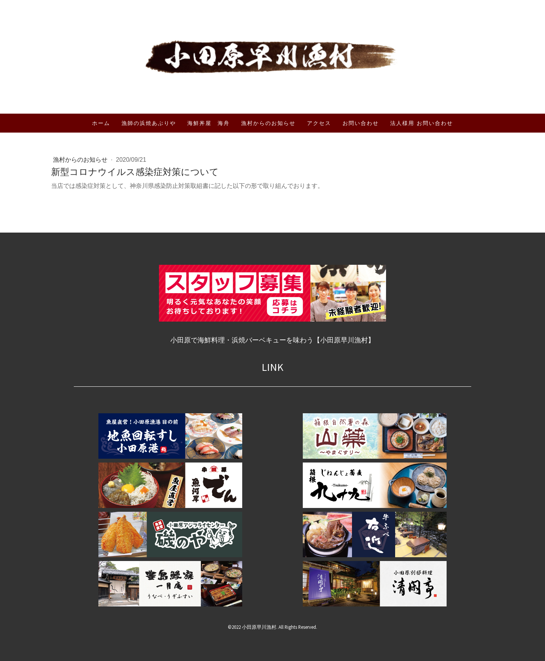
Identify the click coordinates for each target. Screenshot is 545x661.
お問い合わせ (361, 123)
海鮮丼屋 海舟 (208, 123)
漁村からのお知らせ (268, 123)
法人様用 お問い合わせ (421, 123)
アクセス (319, 123)
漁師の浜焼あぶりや (148, 123)
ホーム (101, 123)
